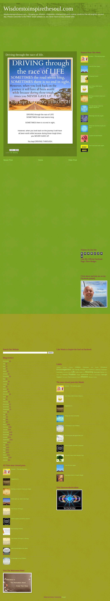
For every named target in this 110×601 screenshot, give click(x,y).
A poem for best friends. (95, 135)
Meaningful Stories (99, 372)
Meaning (15, 152)
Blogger (64, 597)
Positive (72, 374)
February (5, 401)
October (5, 437)
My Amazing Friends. (17, 528)
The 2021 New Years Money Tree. (74, 455)
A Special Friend (93, 76)
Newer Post (8, 160)
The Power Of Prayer (17, 509)
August (5, 384)
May (4, 366)
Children (78, 367)
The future (64, 377)
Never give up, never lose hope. (20, 499)
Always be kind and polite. (72, 416)
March (5, 371)
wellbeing (78, 377)
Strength (104, 374)
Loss (77, 372)
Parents (65, 374)
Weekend (73, 377)
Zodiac (95, 377)
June (4, 396)
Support (59, 377)
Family (77, 369)
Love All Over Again (94, 66)
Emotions (104, 367)
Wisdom (84, 377)
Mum (106, 372)
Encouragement (63, 369)
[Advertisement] (55, 34)
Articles (58, 367)
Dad (92, 367)
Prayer (78, 374)
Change (71, 367)
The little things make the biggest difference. (96, 106)
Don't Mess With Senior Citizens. (74, 396)
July (4, 363)
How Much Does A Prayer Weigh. (74, 475)
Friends (82, 369)
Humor (91, 369)
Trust (69, 377)
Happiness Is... (15, 479)
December (6, 361)
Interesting (59, 372)
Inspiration (104, 369)
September (6, 409)
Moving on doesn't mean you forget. (21, 489)
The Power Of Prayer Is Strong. (20, 538)
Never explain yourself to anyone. (20, 518)
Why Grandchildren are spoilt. (19, 548)
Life (11, 152)
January (5, 374)
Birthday (65, 367)
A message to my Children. (18, 558)
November (6, 407)
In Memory (97, 369)
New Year (59, 374)
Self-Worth (84, 374)
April (4, 369)
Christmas (86, 367)
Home (40, 160)
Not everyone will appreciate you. (74, 435)
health (87, 369)
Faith (73, 369)
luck (84, 372)
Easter (96, 367)
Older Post (72, 160)
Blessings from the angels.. (96, 116)
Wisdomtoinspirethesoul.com (38, 8)
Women (91, 377)
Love (80, 372)
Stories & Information (95, 374)
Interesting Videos (67, 372)
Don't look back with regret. (96, 145)
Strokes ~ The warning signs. (97, 56)
